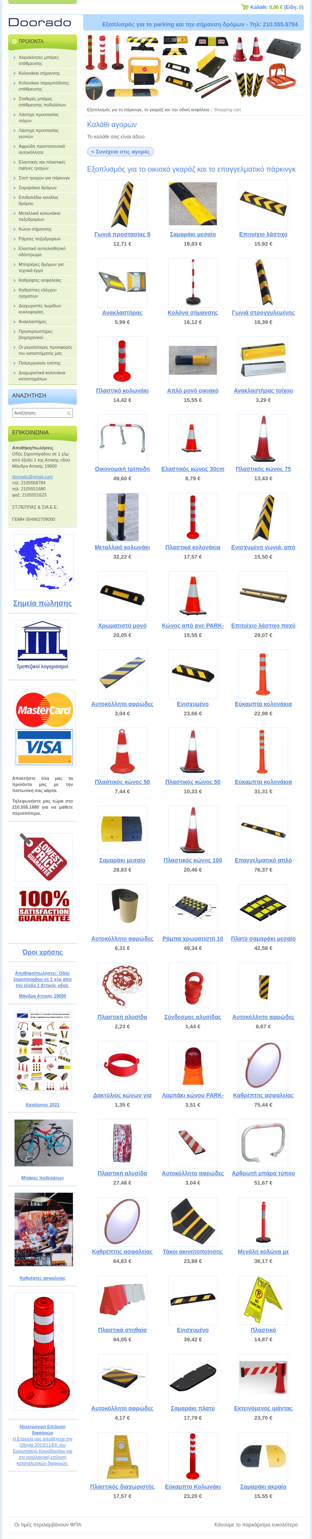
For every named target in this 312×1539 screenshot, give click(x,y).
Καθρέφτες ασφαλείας (42, 1278)
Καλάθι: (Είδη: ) (276, 7)
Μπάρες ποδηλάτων (42, 1177)
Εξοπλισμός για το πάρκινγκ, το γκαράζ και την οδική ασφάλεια (148, 109)
